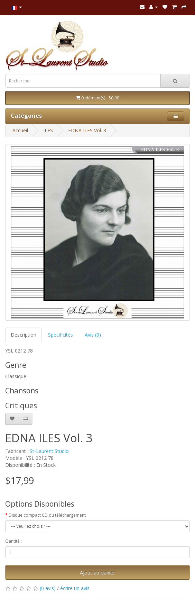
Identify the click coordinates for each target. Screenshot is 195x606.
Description (23, 334)
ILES (48, 130)
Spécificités (60, 334)
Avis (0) (93, 334)
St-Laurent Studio (49, 451)
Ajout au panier (97, 572)
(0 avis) (48, 588)
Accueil (20, 130)
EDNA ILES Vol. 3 (87, 130)
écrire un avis (75, 588)
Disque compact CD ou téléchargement (47, 515)
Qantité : (13, 541)
